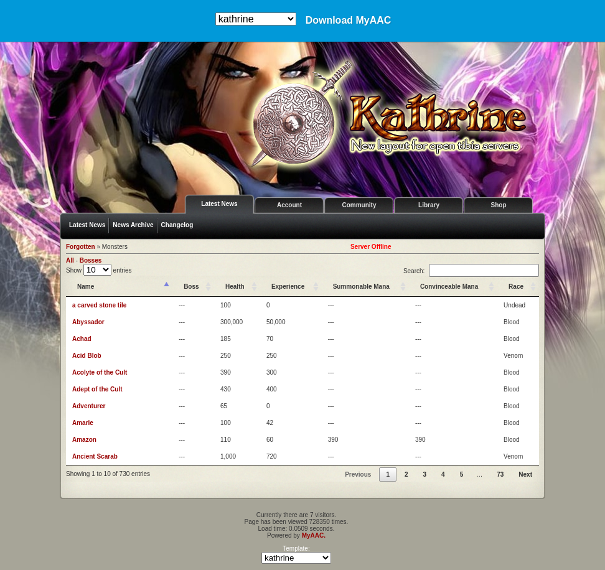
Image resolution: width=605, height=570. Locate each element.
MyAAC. (314, 535)
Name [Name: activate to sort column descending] (85, 286)
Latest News (219, 203)
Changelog (177, 225)
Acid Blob (86, 355)
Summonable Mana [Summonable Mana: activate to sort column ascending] (361, 286)
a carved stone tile (99, 305)
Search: (471, 271)
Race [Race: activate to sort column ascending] (516, 286)
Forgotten (80, 246)
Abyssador (88, 322)
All (70, 260)
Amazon (84, 439)
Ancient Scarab (95, 456)
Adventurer (88, 406)
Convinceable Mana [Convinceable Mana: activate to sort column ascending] (449, 286)
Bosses (91, 260)
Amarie (82, 422)
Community (359, 205)
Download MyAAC (349, 21)
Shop (499, 205)
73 (500, 474)
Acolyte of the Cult (99, 372)
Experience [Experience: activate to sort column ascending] (287, 286)
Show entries (99, 270)
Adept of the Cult (97, 389)
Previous (358, 474)
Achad (81, 338)
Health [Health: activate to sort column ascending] (235, 286)
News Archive (133, 225)
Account (289, 205)
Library (428, 205)
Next (525, 474)
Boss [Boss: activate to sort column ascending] (191, 286)
